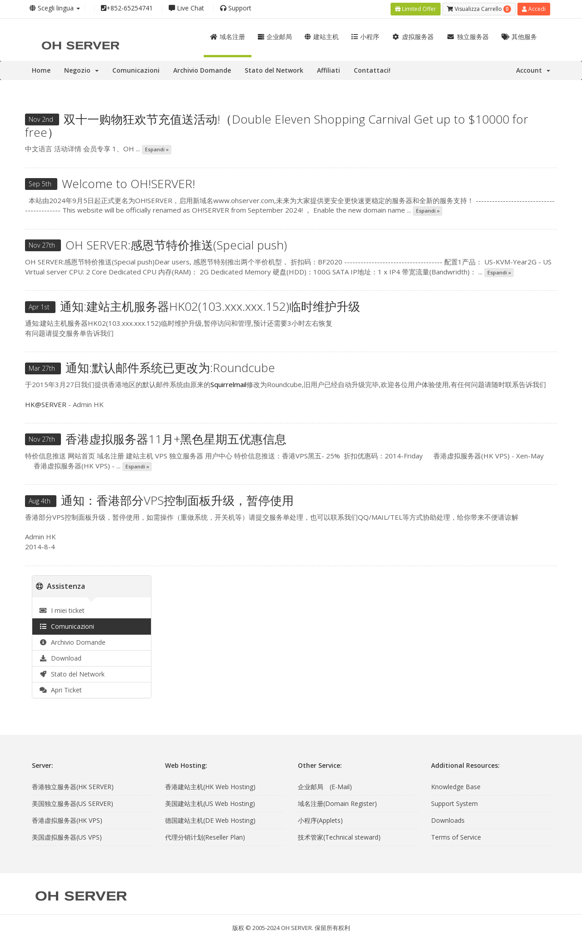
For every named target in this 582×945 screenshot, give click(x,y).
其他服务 (519, 35)
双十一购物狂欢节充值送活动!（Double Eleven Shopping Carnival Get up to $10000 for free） (276, 124)
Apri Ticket (60, 688)
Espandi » (157, 148)
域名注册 (227, 35)
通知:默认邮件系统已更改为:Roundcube (170, 366)
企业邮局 (275, 35)
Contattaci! (372, 69)
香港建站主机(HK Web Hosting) (210, 785)
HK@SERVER (45, 403)
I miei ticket (62, 609)
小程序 (365, 35)
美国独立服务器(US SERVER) (72, 802)
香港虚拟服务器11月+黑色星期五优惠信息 (175, 438)
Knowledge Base (456, 785)
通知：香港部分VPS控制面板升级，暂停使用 (177, 499)
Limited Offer (415, 8)
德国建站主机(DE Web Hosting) (210, 819)
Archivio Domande (202, 69)
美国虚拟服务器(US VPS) (67, 836)
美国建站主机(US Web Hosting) (210, 802)
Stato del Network (274, 69)
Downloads (448, 819)
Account (533, 69)
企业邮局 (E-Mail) (325, 785)
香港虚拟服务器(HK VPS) (67, 819)
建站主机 (322, 35)
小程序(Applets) (320, 819)
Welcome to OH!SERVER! (128, 182)
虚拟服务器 (413, 35)
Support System (454, 802)
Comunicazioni (136, 69)
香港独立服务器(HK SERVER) (73, 785)
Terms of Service (456, 836)
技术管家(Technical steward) (339, 836)
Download (60, 656)
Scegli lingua (55, 8)
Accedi (534, 8)
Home (41, 69)
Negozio (81, 69)
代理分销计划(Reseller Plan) (205, 836)
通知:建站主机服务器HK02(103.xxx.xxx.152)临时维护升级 (210, 305)
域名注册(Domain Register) (337, 802)
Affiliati (328, 69)
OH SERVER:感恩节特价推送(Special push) (176, 244)
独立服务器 (468, 35)
